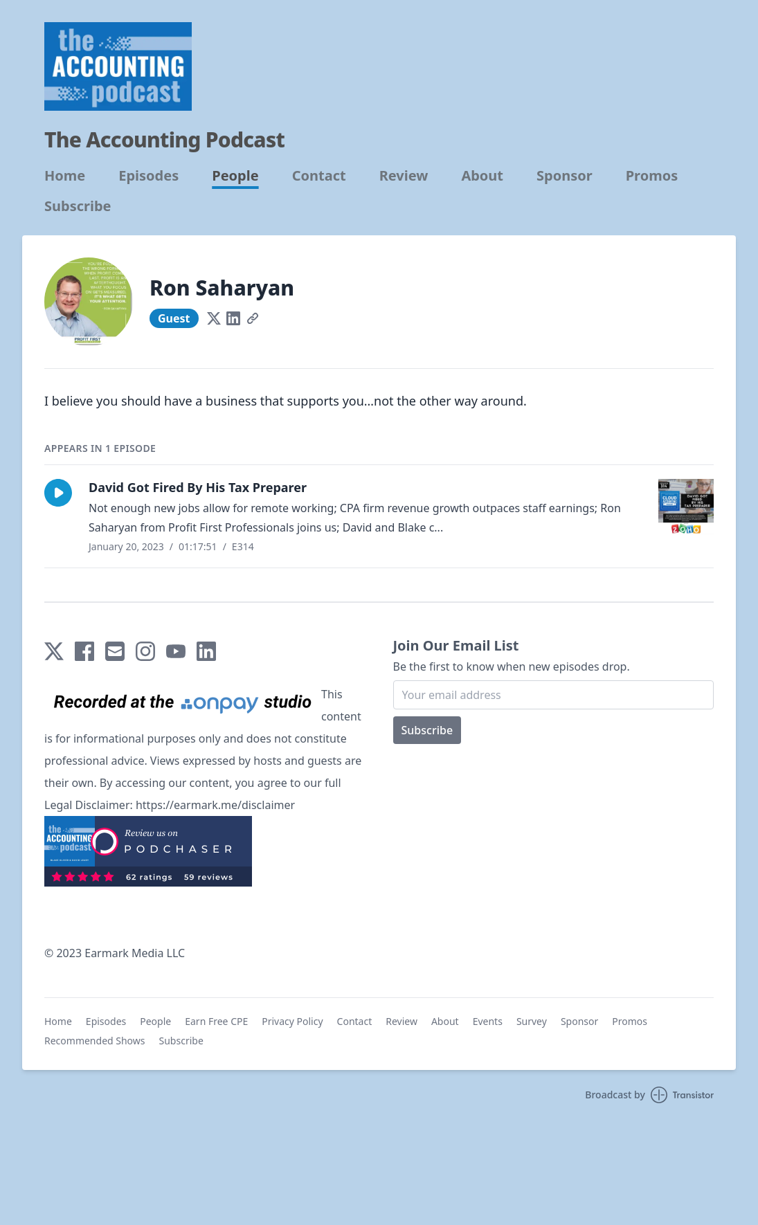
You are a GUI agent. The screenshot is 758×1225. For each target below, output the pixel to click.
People (235, 176)
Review (403, 176)
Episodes (148, 176)
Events (488, 1021)
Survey (531, 1021)
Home (64, 176)
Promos (652, 176)
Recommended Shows (94, 1040)
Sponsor (564, 176)
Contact (319, 176)
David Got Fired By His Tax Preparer (198, 487)
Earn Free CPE (216, 1021)
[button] (58, 493)
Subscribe (77, 206)
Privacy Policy (292, 1021)
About (482, 176)
